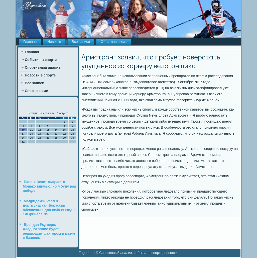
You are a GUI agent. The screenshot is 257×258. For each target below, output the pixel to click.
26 (39, 137)
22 (64, 133)
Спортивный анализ (42, 68)
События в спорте (41, 60)
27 (47, 137)
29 (64, 137)
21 (56, 133)
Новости (54, 42)
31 (23, 141)
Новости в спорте (40, 75)
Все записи (81, 42)
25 (31, 137)
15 (64, 129)
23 (72, 133)
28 (56, 137)
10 (23, 129)
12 (39, 129)
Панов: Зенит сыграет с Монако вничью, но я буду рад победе (49, 186)
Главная (30, 42)
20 (47, 133)
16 (72, 129)
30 (72, 137)
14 (56, 129)
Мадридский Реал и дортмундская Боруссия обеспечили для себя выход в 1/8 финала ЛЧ (49, 208)
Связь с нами (36, 91)
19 (39, 133)
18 (31, 133)
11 (31, 129)
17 (23, 133)
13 (47, 129)
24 (23, 137)
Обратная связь (113, 42)
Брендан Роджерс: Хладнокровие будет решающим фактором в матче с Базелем (49, 231)
